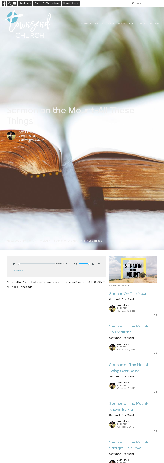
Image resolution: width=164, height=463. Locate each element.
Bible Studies (105, 23)
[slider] (36, 263)
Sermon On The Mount (36, 240)
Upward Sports (70, 3)
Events (86, 23)
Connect (144, 23)
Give (158, 23)
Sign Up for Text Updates (47, 3)
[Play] (14, 263)
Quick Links (25, 3)
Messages (126, 23)
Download (17, 270)
